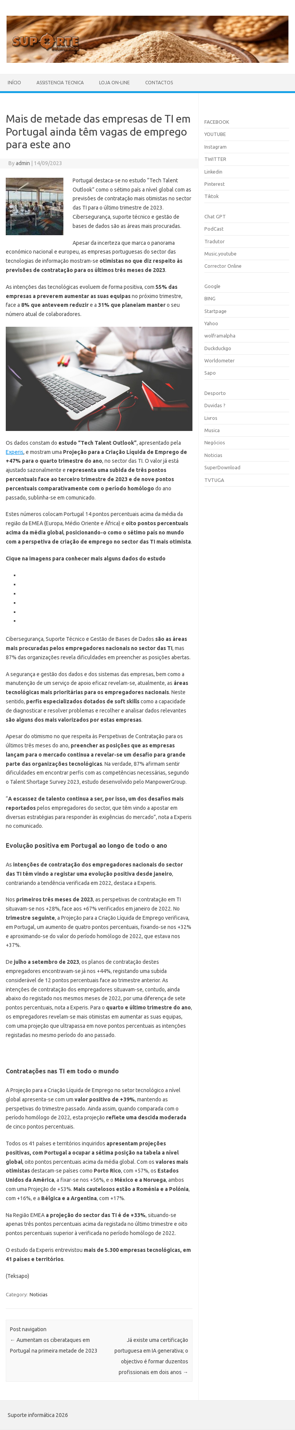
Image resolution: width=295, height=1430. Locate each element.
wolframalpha (219, 335)
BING (209, 298)
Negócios (214, 442)
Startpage (215, 311)
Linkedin (213, 171)
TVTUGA (214, 480)
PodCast (214, 228)
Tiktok (211, 196)
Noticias (39, 1294)
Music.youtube (220, 253)
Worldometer (219, 360)
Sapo (210, 372)
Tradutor (214, 241)
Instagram (215, 146)
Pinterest (214, 184)
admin (23, 163)
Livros (210, 418)
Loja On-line (114, 82)
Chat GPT (215, 216)
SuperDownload (222, 467)
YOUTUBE (215, 134)
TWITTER (215, 159)
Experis (14, 452)
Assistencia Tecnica (60, 82)
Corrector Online (223, 266)
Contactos (159, 82)
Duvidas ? (214, 405)
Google (212, 286)
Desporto (215, 393)
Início (14, 82)
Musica (212, 430)
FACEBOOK (216, 121)
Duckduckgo (217, 348)
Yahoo (211, 323)
